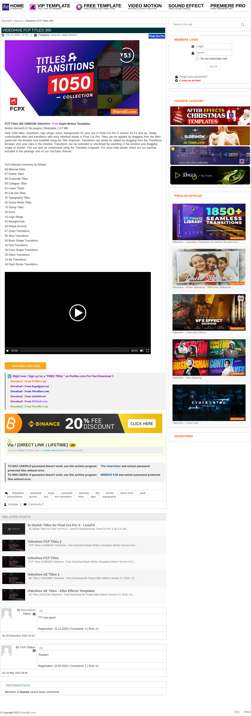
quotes (33, 496)
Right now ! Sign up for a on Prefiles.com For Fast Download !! (63, 376)
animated (35, 493)
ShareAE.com (28, 712)
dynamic (84, 493)
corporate (67, 493)
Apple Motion (69, 35)
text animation (63, 496)
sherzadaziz (28, 610)
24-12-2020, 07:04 (17, 35)
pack (143, 493)
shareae (13, 504)
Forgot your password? (193, 76)
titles (81, 496)
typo (93, 496)
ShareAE (6, 20)
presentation (14, 496)
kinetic (110, 493)
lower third (126, 493)
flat (97, 493)
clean (51, 493)
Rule (237, 712)
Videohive (18, 493)
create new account (54, 450)
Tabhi (23, 647)
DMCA (247, 712)
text (46, 496)
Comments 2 (36, 504)
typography (109, 496)
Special (18, 20)
